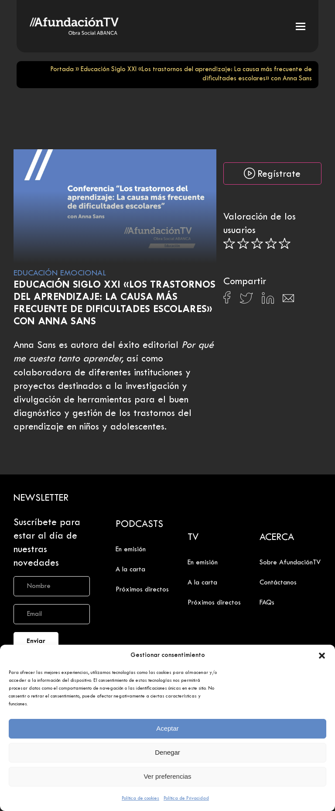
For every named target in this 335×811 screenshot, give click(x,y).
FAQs (267, 603)
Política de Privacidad (186, 798)
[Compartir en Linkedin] (268, 300)
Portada (62, 69)
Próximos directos (142, 590)
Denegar (167, 752)
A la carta (130, 570)
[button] (322, 655)
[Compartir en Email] (288, 300)
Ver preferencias (167, 776)
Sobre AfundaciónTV (290, 563)
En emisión (131, 549)
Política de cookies (140, 798)
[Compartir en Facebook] (227, 300)
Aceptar (167, 728)
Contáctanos (278, 583)
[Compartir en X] (246, 300)
